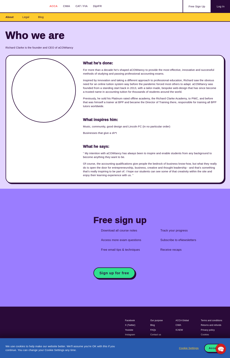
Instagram (130, 334)
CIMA (66, 6)
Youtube (129, 330)
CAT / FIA (81, 6)
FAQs (153, 330)
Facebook (130, 320)
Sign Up (197, 6)
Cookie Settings (189, 348)
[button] (220, 348)
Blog (41, 17)
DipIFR (97, 6)
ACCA (53, 6)
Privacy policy (208, 330)
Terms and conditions (211, 320)
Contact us (155, 334)
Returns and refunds (211, 325)
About (10, 17)
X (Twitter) (130, 325)
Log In (220, 6)
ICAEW (179, 330)
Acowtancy (23, 6)
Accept (214, 348)
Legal (25, 17)
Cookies (205, 334)
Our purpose (156, 320)
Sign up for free (114, 273)
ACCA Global (182, 320)
